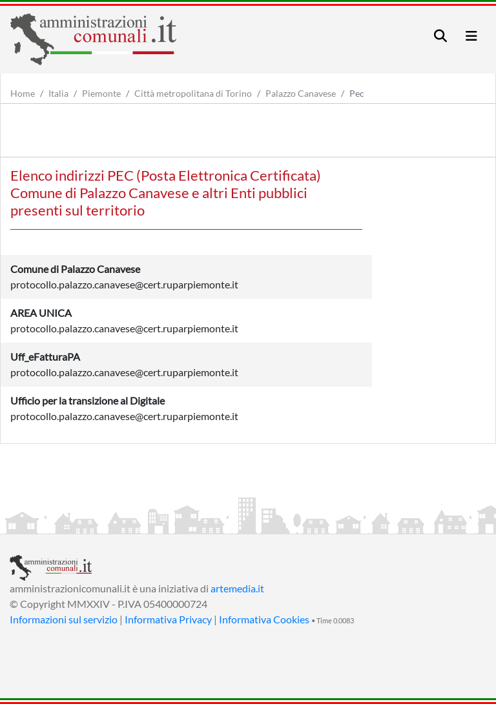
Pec (356, 93)
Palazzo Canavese (300, 93)
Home (22, 93)
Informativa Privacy (168, 619)
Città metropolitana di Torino (193, 93)
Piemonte (101, 93)
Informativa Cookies (264, 619)
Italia (58, 93)
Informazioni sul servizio (64, 619)
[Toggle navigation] (440, 36)
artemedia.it (237, 588)
